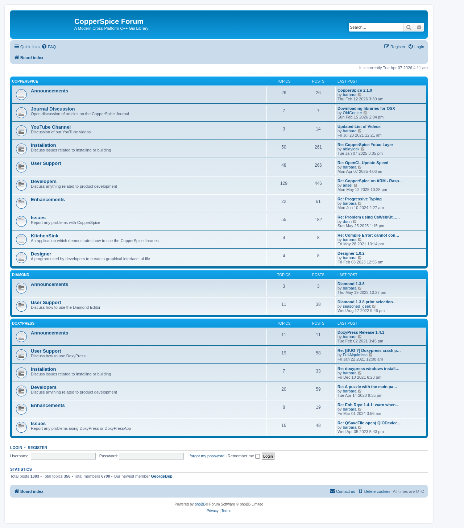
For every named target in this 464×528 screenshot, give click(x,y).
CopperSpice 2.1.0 (354, 90)
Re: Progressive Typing (359, 199)
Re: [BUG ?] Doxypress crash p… (369, 350)
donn (347, 221)
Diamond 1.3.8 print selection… (367, 302)
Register (37, 447)
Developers (44, 181)
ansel (347, 185)
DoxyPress (23, 323)
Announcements (49, 90)
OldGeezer (352, 113)
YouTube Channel (51, 127)
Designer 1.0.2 (351, 253)
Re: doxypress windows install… (368, 368)
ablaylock (351, 149)
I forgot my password (205, 456)
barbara (350, 94)
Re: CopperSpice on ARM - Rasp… (370, 181)
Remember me (244, 456)
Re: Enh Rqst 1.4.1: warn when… (368, 405)
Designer (41, 254)
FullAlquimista (355, 355)
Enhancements (48, 199)
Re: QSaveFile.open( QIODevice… (369, 423)
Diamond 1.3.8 (351, 284)
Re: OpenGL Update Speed (362, 163)
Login (16, 447)
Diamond (20, 275)
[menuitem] (48, 46)
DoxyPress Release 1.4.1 (360, 332)
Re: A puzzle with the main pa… (367, 386)
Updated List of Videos (359, 126)
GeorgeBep (161, 476)
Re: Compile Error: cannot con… (368, 235)
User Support (46, 163)
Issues (38, 217)
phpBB (200, 504)
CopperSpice (25, 81)
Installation (43, 145)
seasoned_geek (357, 306)
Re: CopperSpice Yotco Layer (365, 144)
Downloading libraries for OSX (366, 108)
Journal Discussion (53, 109)
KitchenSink (44, 235)
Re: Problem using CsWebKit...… (368, 217)
